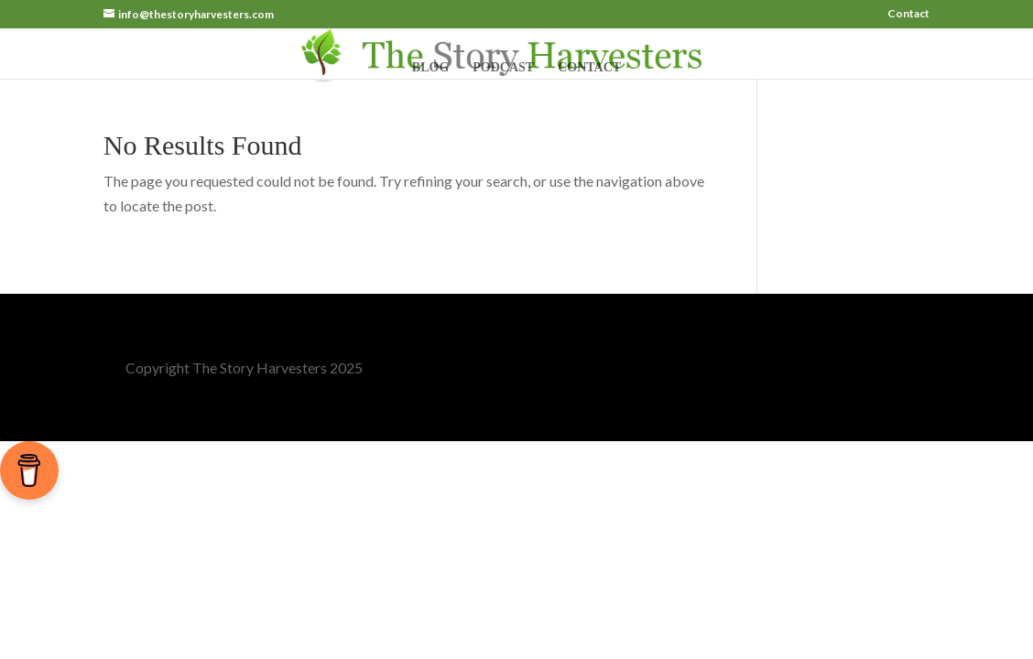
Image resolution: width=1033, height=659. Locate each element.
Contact (908, 14)
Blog (430, 67)
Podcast (503, 67)
